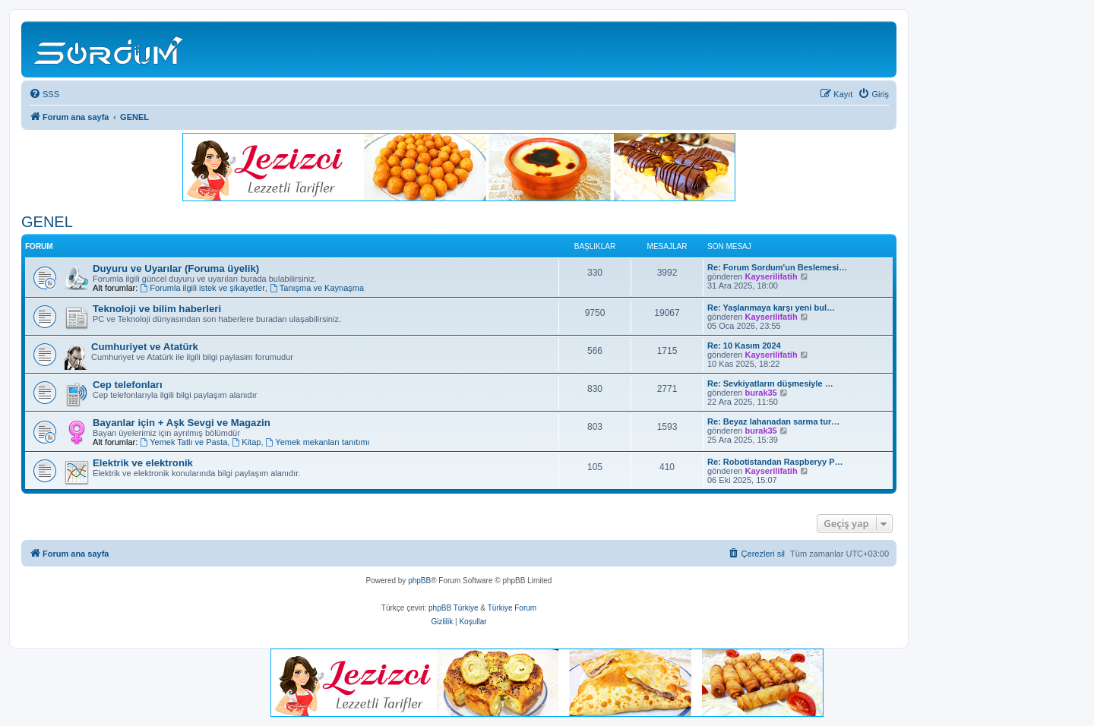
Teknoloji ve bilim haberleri (157, 308)
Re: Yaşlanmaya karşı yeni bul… (771, 307)
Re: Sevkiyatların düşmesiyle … (770, 383)
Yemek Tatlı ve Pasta (183, 442)
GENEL (47, 221)
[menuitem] (44, 94)
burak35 (761, 392)
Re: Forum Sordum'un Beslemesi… (777, 267)
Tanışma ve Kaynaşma (317, 287)
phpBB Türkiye (453, 608)
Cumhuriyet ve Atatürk (144, 346)
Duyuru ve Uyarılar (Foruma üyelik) (176, 268)
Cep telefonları (128, 384)
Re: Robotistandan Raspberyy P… (775, 461)
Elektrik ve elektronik (143, 463)
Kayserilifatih (771, 276)
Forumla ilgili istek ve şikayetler (202, 287)
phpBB (419, 580)
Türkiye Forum (512, 608)
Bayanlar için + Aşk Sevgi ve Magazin (181, 422)
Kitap (246, 442)
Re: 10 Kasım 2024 (744, 345)
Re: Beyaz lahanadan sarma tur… (773, 421)
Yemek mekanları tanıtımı (318, 442)
